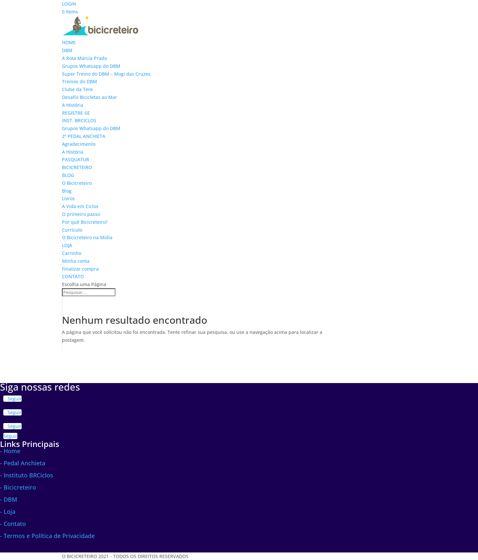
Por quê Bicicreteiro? (85, 222)
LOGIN (69, 4)
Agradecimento (78, 144)
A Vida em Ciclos (80, 206)
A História (72, 105)
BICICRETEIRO (77, 167)
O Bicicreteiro (77, 183)
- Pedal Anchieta (22, 463)
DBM (67, 50)
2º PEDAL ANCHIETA (83, 136)
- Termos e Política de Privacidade (47, 536)
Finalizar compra (80, 269)
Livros (68, 198)
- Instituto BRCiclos (26, 475)
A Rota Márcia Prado (84, 58)
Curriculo (72, 230)
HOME (69, 42)
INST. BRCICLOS (79, 120)
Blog (66, 191)
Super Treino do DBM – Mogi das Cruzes (106, 74)
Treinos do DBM (79, 81)
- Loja (7, 511)
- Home (10, 451)
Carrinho (71, 253)
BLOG (68, 175)
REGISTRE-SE (76, 113)
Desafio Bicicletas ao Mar (89, 97)
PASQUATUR (75, 159)
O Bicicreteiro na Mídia (87, 237)
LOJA (67, 245)
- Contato (13, 524)
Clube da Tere (77, 89)
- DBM (8, 499)
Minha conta (76, 261)
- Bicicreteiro (18, 487)
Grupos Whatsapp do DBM (91, 66)
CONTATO (73, 276)
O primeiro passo (81, 214)
